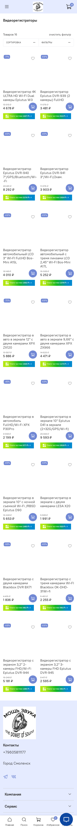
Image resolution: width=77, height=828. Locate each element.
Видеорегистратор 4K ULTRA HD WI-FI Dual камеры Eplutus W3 (19, 96)
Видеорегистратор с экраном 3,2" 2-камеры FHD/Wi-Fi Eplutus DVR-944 (18, 666)
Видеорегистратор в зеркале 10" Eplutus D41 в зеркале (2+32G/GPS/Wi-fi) (55, 423)
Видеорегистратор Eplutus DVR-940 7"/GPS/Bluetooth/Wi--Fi (20, 175)
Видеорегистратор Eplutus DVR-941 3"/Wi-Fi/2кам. (54, 173)
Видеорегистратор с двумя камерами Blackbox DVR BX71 (18, 583)
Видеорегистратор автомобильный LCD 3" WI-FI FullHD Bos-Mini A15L (18, 256)
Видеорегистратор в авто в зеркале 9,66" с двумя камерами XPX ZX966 (57, 341)
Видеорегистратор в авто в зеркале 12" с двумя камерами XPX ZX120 (19, 341)
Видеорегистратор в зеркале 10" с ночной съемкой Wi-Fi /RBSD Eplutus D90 (19, 504)
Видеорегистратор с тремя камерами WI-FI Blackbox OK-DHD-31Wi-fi (57, 585)
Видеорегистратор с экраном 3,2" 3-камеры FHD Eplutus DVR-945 (55, 666)
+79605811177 (14, 752)
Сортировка (22, 42)
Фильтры (57, 42)
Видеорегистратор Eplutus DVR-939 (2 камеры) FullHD (55, 96)
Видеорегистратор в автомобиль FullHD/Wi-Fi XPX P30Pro (18, 423)
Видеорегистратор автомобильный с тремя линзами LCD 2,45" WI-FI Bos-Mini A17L (55, 258)
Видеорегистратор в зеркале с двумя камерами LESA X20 (55, 502)
